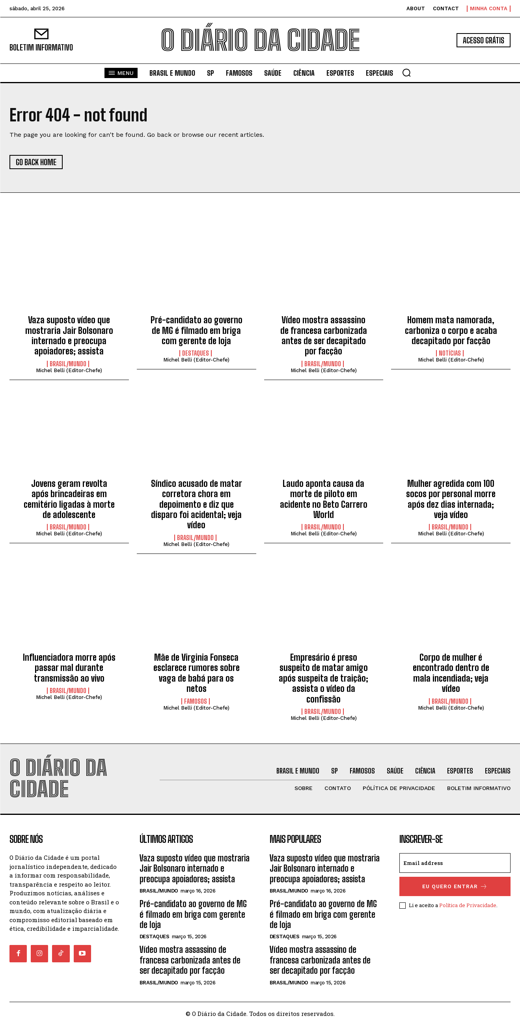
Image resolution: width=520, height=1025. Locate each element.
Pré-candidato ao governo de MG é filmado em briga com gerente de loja (196, 330)
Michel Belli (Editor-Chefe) (69, 370)
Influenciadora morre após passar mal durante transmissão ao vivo (69, 668)
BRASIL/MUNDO (68, 364)
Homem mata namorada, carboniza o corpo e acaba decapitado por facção (451, 330)
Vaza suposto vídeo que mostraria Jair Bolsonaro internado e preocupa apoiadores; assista (69, 335)
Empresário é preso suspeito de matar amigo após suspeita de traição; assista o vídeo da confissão (323, 678)
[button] (406, 72)
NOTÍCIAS (450, 353)
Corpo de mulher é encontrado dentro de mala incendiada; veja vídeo (451, 673)
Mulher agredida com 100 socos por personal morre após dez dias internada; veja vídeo (451, 499)
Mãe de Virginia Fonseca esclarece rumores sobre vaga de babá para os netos (196, 673)
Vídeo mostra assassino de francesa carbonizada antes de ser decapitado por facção (323, 335)
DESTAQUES (195, 353)
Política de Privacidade (467, 905)
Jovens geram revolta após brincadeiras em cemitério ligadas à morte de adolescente (69, 499)
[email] (455, 863)
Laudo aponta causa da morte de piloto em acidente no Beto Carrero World (323, 499)
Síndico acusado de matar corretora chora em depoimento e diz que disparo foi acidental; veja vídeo (196, 504)
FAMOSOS (195, 701)
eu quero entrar (455, 886)
